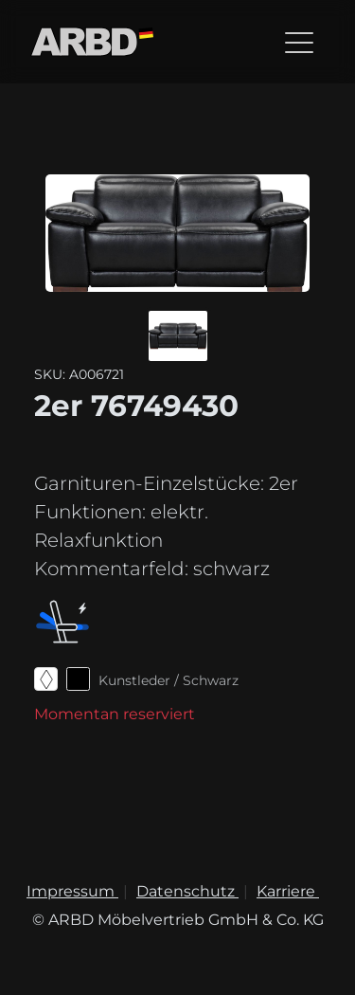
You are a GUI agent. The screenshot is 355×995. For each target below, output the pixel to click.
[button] (178, 336)
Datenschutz (187, 891)
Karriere (288, 891)
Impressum (72, 891)
